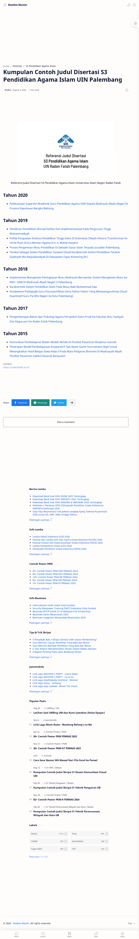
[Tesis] (90, 834)
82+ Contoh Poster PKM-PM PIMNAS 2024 (55, 580)
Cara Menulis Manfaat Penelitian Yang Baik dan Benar (62, 645)
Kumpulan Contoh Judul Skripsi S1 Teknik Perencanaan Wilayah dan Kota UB (66, 813)
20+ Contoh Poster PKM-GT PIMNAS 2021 (57, 748)
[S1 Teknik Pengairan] (56, 783)
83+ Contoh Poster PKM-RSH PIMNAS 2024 (55, 574)
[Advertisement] (65, 35)
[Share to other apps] (72, 402)
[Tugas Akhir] (49, 849)
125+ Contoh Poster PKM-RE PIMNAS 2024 (55, 577)
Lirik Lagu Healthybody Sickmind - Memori (55, 680)
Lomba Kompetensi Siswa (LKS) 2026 (52, 545)
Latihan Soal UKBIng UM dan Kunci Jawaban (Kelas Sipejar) (69, 712)
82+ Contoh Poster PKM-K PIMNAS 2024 (56, 799)
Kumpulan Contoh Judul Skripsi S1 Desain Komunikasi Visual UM (69, 773)
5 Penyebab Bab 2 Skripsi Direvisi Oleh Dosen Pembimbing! (65, 639)
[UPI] (90, 849)
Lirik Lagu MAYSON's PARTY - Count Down (55, 673)
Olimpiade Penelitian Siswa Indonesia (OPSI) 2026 (60, 548)
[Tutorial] (47, 755)
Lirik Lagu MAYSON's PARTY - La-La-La (53, 676)
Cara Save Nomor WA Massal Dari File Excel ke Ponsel (65, 760)
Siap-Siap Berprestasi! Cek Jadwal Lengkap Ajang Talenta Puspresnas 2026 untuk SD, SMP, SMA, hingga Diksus (70, 513)
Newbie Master (17, 5)
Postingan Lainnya (39, 519)
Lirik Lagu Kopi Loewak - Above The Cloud (55, 686)
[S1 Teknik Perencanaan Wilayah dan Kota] (66, 806)
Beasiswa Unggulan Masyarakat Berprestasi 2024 (59, 617)
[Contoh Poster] (53, 731)
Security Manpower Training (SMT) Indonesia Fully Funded (64, 608)
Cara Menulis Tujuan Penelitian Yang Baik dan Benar (61, 642)
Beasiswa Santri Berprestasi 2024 (50, 614)
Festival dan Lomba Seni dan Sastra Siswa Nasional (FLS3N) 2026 (67, 539)
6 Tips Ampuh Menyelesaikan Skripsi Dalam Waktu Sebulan (64, 648)
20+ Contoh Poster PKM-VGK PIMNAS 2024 (55, 570)
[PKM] (64, 731)
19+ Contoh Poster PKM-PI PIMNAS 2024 (54, 583)
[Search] (134, 4)
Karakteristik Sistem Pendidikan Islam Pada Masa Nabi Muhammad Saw (53, 287)
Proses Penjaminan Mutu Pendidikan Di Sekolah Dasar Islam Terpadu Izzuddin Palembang (64, 247)
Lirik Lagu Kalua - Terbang (47, 683)
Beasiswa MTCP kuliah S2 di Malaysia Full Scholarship (61, 611)
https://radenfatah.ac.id (16, 367)
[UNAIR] (49, 841)
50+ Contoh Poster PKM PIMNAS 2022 (55, 736)
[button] (128, 4)
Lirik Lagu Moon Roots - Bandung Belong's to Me (62, 724)
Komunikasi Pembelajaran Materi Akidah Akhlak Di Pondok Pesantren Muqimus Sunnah (63, 342)
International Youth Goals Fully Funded (54, 605)
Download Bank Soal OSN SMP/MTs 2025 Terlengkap (61, 499)
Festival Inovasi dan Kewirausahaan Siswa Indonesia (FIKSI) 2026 (68, 542)
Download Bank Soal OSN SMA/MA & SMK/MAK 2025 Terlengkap (67, 502)
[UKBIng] (50, 708)
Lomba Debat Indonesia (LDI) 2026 (51, 536)
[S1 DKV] (50, 767)
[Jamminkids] (51, 720)
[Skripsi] (58, 767)
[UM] (57, 708)
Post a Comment (66, 422)
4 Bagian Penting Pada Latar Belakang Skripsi (57, 651)
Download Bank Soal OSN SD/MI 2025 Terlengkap (59, 496)
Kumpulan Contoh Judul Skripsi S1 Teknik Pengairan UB (66, 787)
